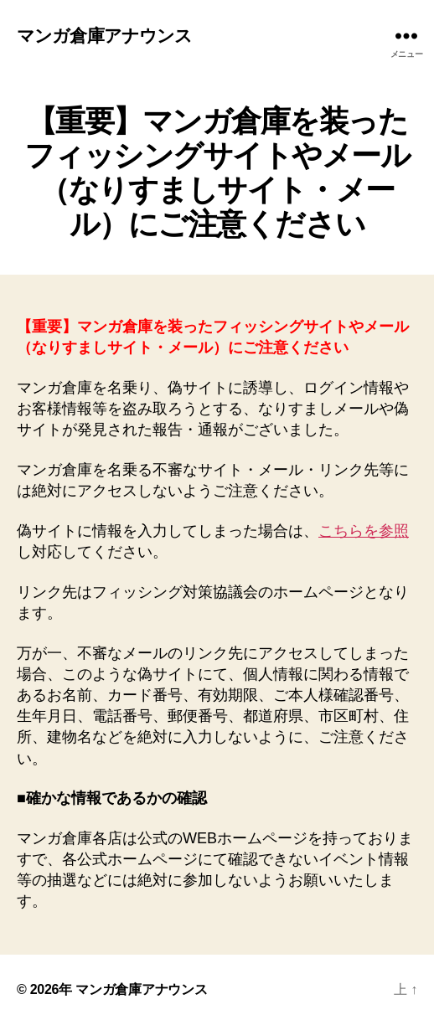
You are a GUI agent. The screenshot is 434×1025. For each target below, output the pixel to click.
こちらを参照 (363, 531)
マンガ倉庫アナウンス (104, 35)
